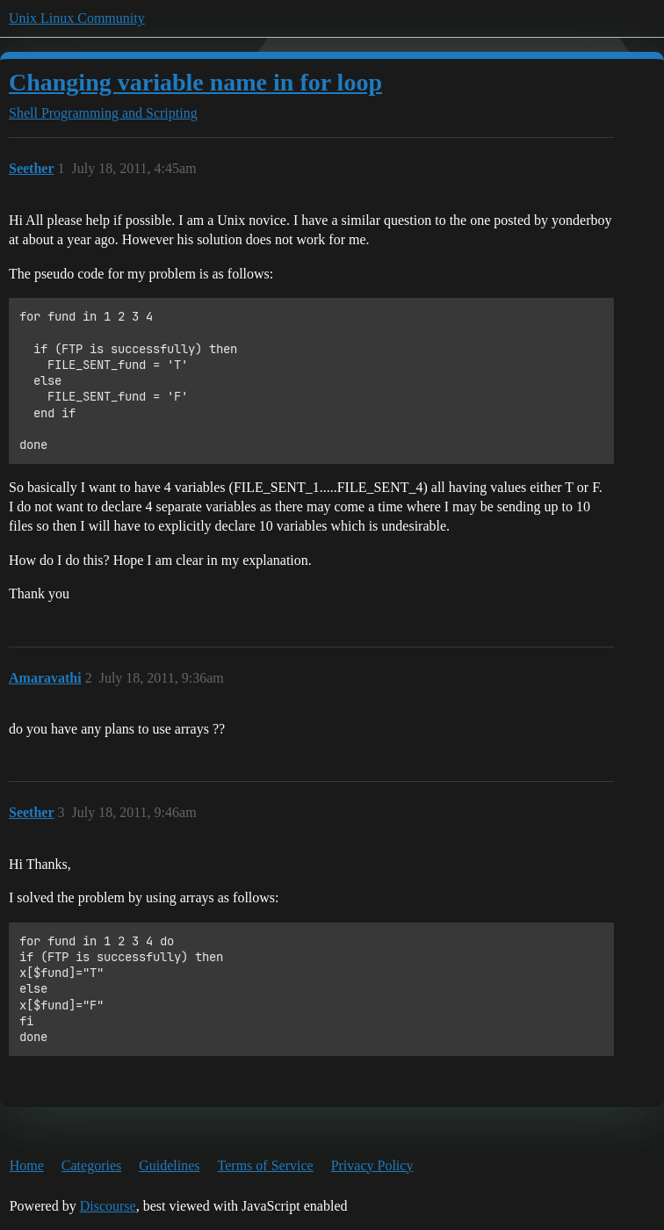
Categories (91, 1165)
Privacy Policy (372, 1165)
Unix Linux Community (77, 18)
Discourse (108, 1205)
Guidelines (169, 1165)
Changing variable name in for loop (195, 82)
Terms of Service (266, 1165)
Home (27, 1165)
